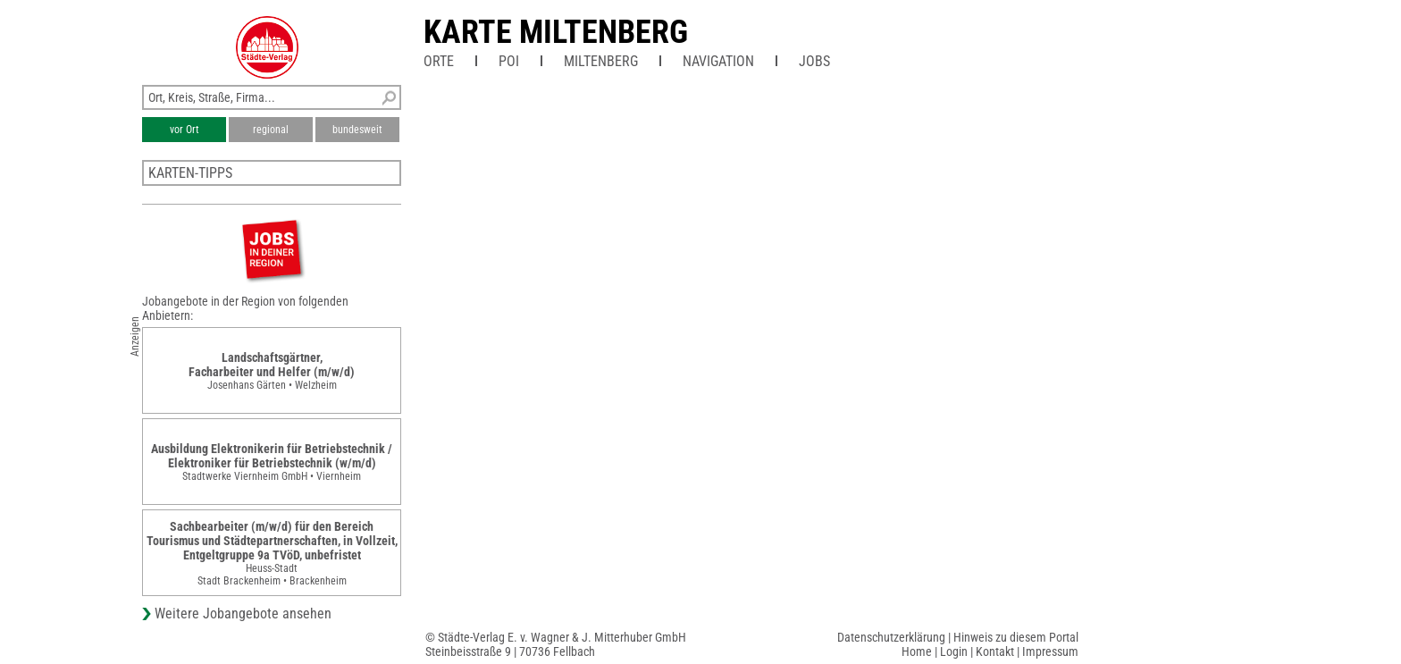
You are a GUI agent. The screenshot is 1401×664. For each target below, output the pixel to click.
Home (917, 651)
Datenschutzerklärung (891, 637)
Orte (439, 61)
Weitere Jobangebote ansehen (243, 613)
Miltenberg (601, 61)
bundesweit (357, 129)
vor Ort (184, 129)
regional (271, 129)
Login (954, 651)
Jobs (814, 61)
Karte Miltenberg (556, 32)
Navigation (718, 61)
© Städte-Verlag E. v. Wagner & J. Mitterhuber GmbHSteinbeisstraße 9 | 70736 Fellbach (555, 644)
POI (509, 61)
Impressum (1050, 651)
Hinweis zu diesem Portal (1015, 637)
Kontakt (995, 651)
